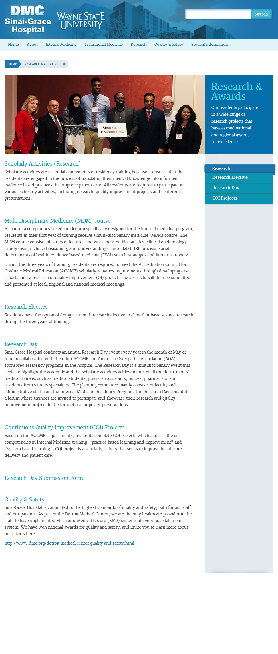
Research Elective (230, 177)
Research (138, 44)
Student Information (209, 44)
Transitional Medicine (103, 44)
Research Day (225, 188)
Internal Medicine (61, 44)
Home (13, 44)
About (32, 44)
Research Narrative (41, 64)
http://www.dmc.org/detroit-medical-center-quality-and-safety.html (69, 543)
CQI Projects (224, 198)
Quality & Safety (168, 44)
